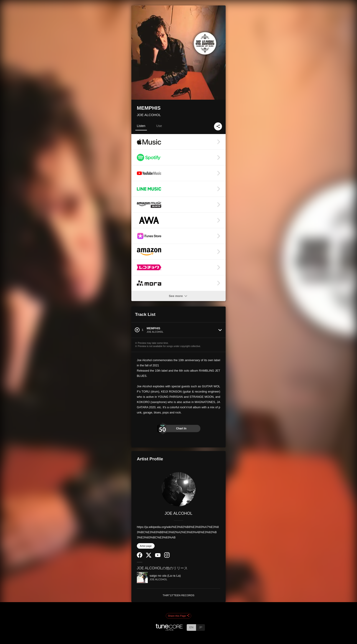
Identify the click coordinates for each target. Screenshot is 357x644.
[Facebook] (139, 556)
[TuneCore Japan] (169, 629)
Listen (141, 126)
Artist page (146, 546)
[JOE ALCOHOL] (178, 489)
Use (159, 126)
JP (200, 627)
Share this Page (178, 615)
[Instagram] (167, 556)
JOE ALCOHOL (149, 115)
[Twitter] (148, 556)
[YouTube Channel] (158, 556)
